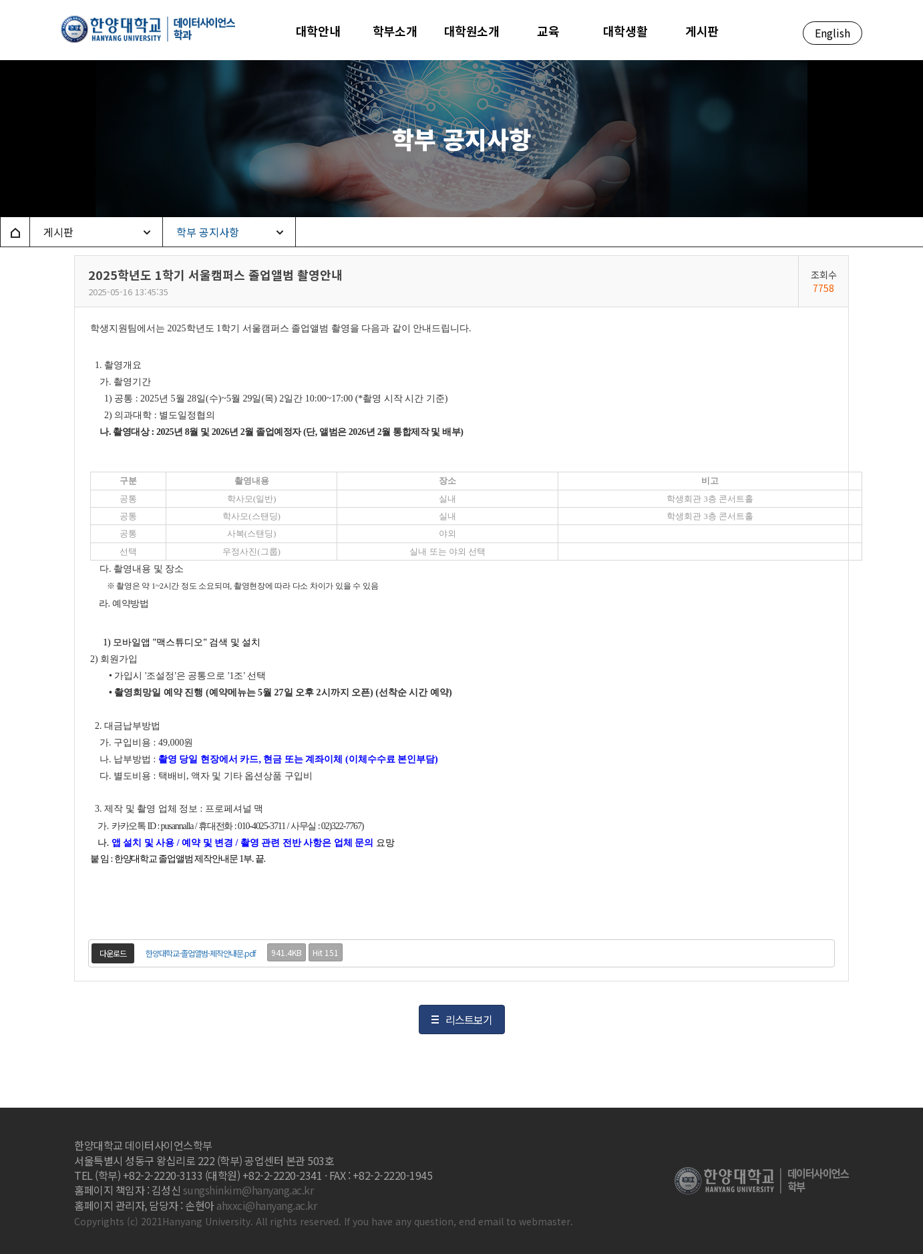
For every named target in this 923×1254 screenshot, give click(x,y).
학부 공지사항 (207, 232)
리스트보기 (468, 1019)
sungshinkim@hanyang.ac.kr (248, 1190)
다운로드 (113, 953)
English (832, 33)
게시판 (58, 232)
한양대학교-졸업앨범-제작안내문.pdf (201, 953)
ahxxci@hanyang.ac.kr (266, 1205)
